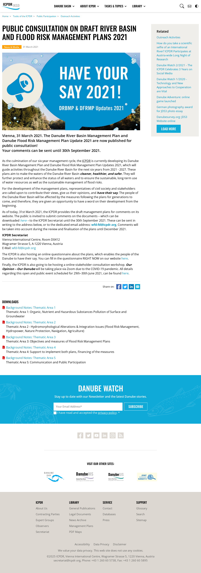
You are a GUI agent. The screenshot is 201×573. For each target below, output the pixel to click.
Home (5, 16)
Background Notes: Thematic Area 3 (31, 337)
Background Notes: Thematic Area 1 (31, 308)
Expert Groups (45, 520)
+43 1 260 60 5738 (104, 560)
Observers (42, 526)
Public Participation (46, 16)
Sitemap (141, 520)
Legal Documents (80, 514)
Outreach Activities (70, 16)
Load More (168, 128)
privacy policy (107, 413)
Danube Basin (63, 6)
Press (106, 520)
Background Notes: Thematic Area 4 (31, 347)
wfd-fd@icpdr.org (24, 248)
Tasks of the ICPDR (22, 16)
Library (137, 6)
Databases (109, 514)
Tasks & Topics (114, 6)
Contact (107, 508)
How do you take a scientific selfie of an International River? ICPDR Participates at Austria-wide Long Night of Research (174, 51)
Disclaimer (119, 544)
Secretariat (42, 532)
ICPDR (86, 161)
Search (140, 514)
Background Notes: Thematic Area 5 (31, 358)
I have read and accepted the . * (88, 413)
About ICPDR (88, 6)
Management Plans (81, 526)
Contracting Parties (48, 514)
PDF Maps (75, 532)
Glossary (141, 508)
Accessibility (82, 544)
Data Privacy (101, 544)
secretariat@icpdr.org (67, 560)
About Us (41, 508)
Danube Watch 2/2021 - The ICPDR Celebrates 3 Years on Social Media (174, 69)
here (23, 220)
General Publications (82, 508)
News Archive (77, 520)
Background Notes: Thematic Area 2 (31, 322)
